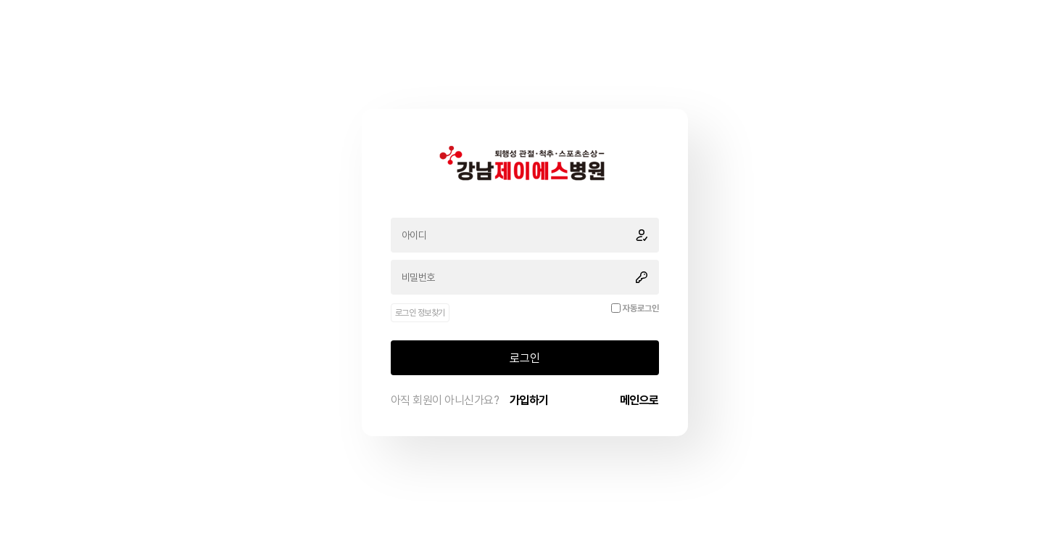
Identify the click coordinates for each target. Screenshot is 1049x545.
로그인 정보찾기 (420, 313)
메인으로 (639, 400)
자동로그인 (641, 308)
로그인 (525, 358)
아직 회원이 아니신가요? (470, 400)
